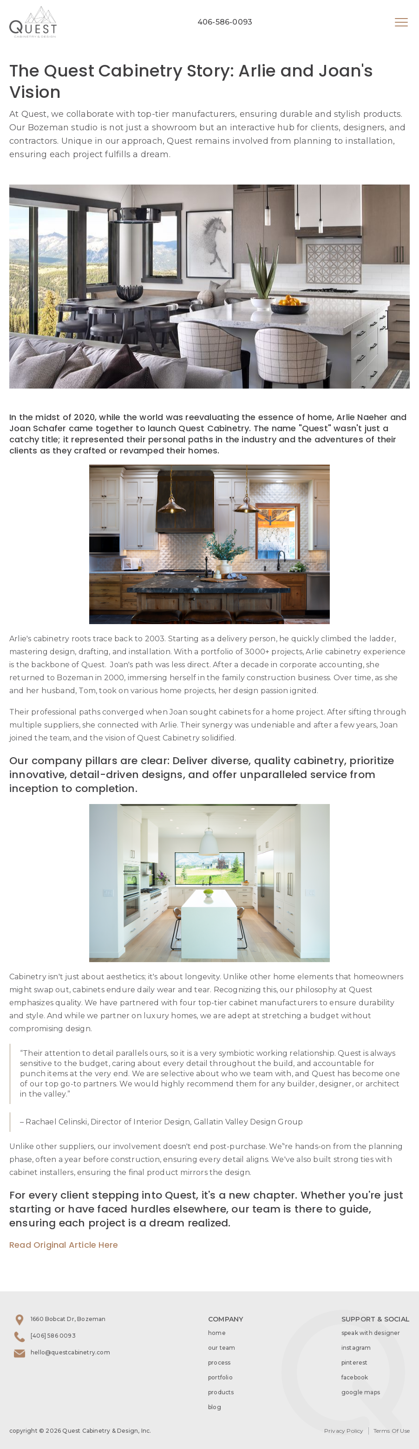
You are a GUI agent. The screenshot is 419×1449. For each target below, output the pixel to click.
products (221, 1392)
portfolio (220, 1377)
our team (222, 1347)
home (217, 1332)
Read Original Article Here (63, 1245)
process (219, 1362)
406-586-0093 (224, 22)
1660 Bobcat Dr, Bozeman (68, 1318)
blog (214, 1407)
